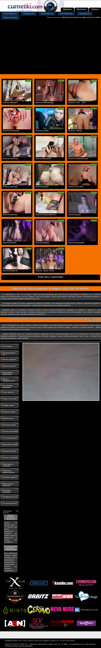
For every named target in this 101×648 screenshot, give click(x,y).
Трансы (95, 9)
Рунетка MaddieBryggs (45, 103)
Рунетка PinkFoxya (10, 159)
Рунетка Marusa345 (43, 159)
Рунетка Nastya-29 (10, 271)
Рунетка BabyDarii (10, 103)
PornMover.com (28, 14)
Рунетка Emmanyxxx (11, 131)
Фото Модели (44, 640)
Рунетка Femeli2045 (76, 243)
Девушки (67, 9)
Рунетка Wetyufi (42, 187)
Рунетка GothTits (10, 243)
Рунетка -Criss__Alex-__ (78, 103)
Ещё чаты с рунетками (50, 277)
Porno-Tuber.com (47, 14)
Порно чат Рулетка (10, 17)
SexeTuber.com (84, 14)
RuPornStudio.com (10, 14)
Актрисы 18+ (54, 640)
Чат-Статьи (23, 640)
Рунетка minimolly (10, 187)
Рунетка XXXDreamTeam (78, 159)
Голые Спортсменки (67, 640)
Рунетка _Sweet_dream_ (45, 271)
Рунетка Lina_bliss (75, 187)
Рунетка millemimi (10, 215)
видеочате (36, 299)
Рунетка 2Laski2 (42, 131)
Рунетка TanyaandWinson (46, 215)
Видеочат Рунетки (53, 17)
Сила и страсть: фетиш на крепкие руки (11, 517)
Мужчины (81, 9)
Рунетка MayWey (42, 243)
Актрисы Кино (33, 640)
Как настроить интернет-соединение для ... (10, 548)
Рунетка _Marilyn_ (75, 131)
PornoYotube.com (66, 14)
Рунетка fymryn (74, 215)
